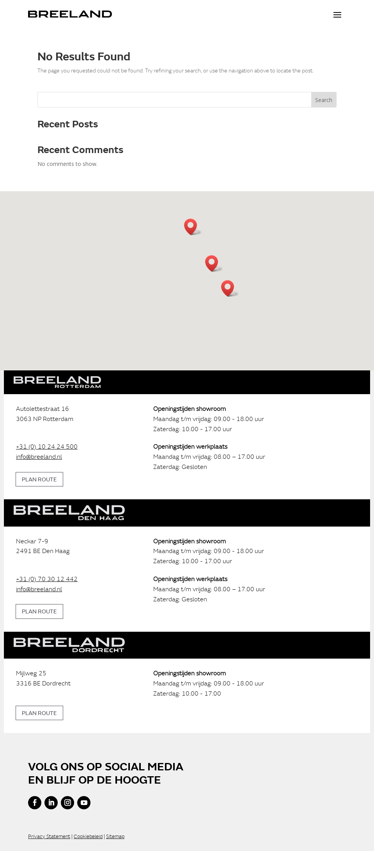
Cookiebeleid (88, 836)
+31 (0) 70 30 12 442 (47, 579)
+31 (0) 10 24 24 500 (47, 446)
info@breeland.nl (39, 456)
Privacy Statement (49, 836)
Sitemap (115, 836)
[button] (214, 263)
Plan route (39, 479)
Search (323, 100)
